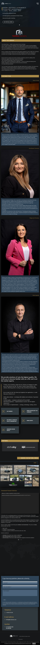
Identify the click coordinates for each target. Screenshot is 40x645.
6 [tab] (20, 452)
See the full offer (8, 22)
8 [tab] (23, 452)
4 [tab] (17, 452)
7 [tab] (21, 452)
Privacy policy (21, 639)
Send (4, 600)
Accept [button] (34, 643)
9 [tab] (24, 452)
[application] (20, 503)
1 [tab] (19, 24)
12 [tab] (29, 452)
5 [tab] (18, 452)
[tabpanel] (21, 15)
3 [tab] (15, 452)
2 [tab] (14, 452)
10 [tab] (26, 452)
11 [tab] (28, 452)
